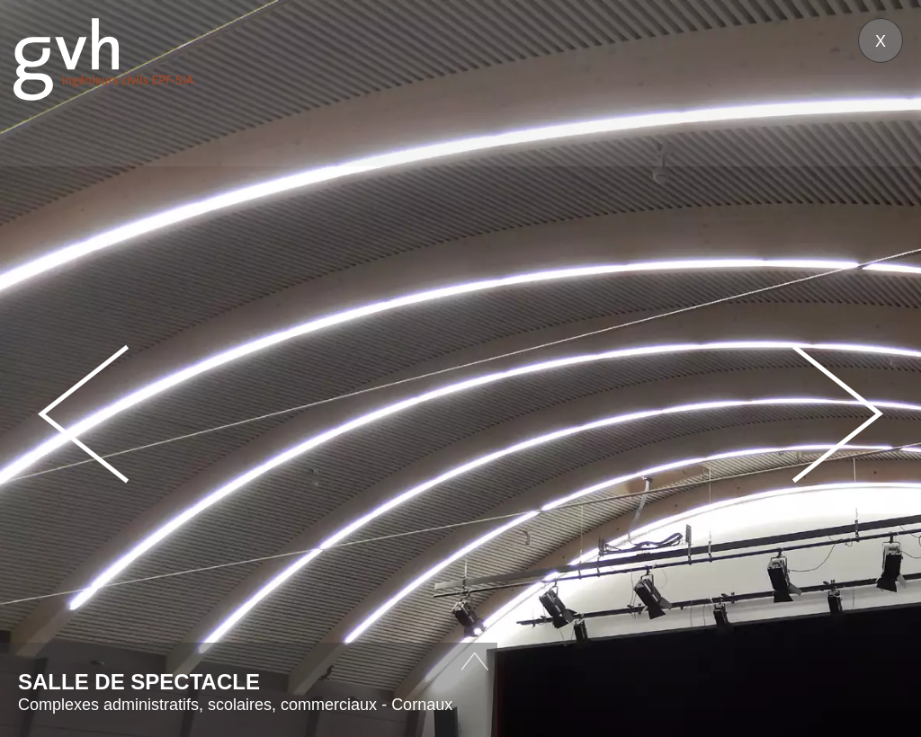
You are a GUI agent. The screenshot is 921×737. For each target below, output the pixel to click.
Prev (84, 414)
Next (837, 414)
